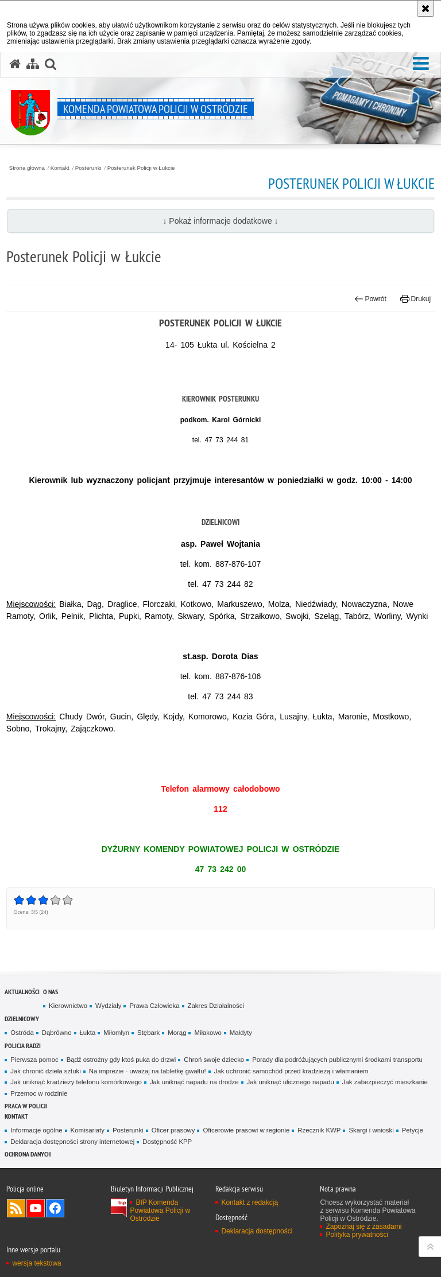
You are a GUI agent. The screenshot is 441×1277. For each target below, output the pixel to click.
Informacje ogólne (36, 1130)
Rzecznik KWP (319, 1130)
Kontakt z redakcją (249, 1202)
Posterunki (88, 168)
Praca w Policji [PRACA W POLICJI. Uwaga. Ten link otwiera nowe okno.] (26, 1105)
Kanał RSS (16, 1208)
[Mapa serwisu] (32, 64)
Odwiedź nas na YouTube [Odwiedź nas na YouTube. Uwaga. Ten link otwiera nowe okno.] (35, 1208)
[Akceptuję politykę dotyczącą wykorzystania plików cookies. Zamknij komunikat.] (425, 8)
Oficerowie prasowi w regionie (246, 1130)
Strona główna (27, 168)
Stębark (148, 1032)
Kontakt (60, 168)
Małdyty (241, 1032)
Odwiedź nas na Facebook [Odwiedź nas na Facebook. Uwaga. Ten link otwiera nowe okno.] (55, 1208)
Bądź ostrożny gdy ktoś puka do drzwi (121, 1059)
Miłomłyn (116, 1032)
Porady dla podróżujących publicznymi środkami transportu (337, 1059)
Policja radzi (23, 1045)
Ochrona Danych (28, 1154)
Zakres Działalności (216, 1005)
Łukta (88, 1032)
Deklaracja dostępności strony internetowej (72, 1141)
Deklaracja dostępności (256, 1231)
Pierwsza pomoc (34, 1059)
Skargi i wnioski (371, 1130)
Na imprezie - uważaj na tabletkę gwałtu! (147, 1071)
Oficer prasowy (173, 1130)
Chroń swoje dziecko (214, 1059)
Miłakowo (207, 1032)
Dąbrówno (57, 1032)
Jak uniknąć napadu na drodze (194, 1082)
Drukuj (415, 298)
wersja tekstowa (36, 1263)
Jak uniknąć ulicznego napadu (290, 1082)
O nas (50, 991)
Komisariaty (88, 1130)
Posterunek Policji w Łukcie (141, 168)
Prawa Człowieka (154, 1005)
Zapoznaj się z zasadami (363, 1227)
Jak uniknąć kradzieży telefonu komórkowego (76, 1082)
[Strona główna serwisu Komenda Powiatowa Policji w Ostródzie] (15, 64)
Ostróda (21, 1032)
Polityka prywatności (357, 1235)
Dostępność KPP (167, 1141)
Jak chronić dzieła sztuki (45, 1071)
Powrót (370, 298)
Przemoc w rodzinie (38, 1093)
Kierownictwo (68, 1005)
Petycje (412, 1130)
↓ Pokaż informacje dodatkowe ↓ (220, 220)
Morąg (177, 1032)
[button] (421, 63)
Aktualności (22, 991)
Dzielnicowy (22, 1018)
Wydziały (108, 1005)
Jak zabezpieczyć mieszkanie (385, 1082)
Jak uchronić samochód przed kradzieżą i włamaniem (291, 1071)
